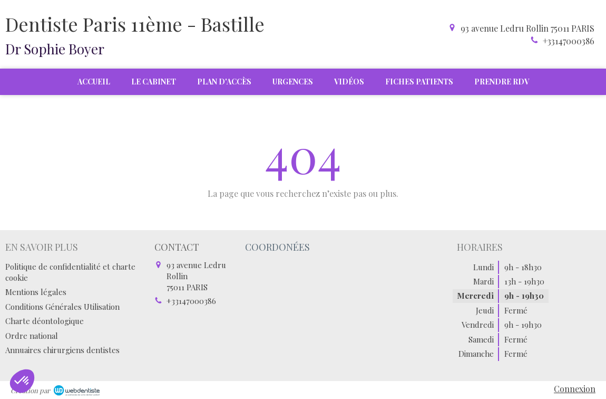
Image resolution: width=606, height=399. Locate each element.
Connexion (574, 388)
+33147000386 (568, 40)
